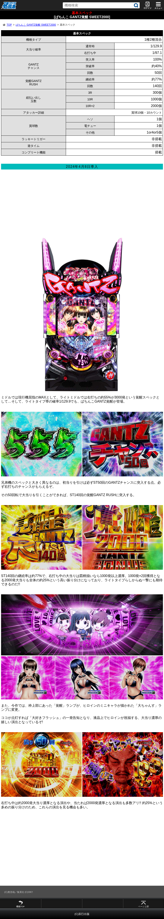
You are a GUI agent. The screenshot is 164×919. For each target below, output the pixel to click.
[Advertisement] (82, 206)
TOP (9, 24)
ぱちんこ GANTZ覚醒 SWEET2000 (36, 24)
